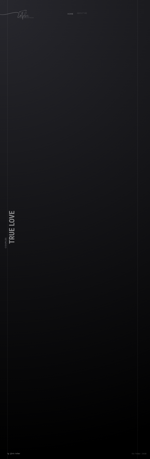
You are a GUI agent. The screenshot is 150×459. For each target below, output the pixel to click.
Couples (5, 243)
